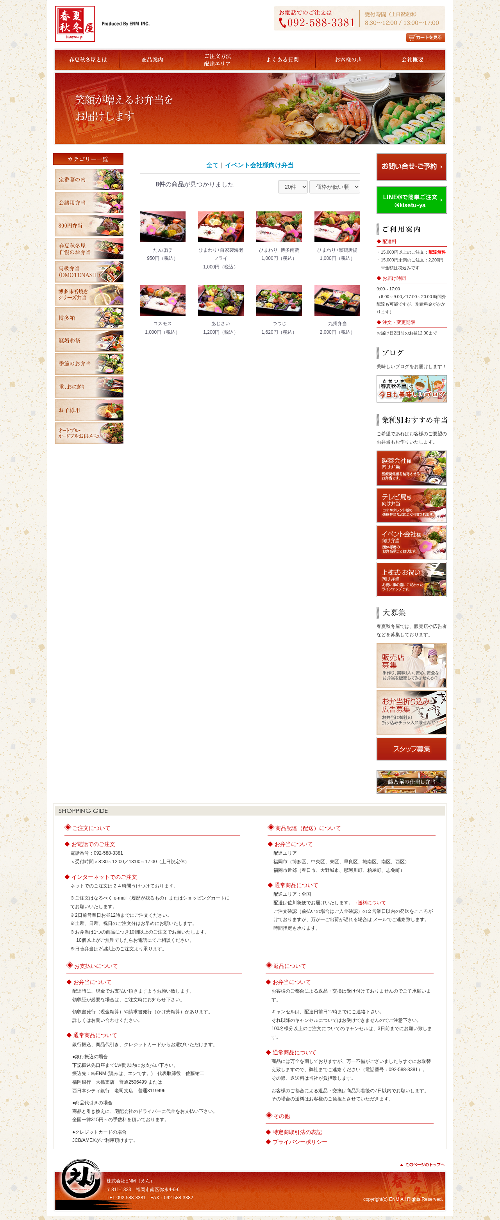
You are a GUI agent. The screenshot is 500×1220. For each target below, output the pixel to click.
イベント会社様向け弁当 (259, 165)
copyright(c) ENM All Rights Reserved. (403, 1199)
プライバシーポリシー (300, 1142)
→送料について (369, 902)
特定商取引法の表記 (297, 1132)
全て (212, 165)
